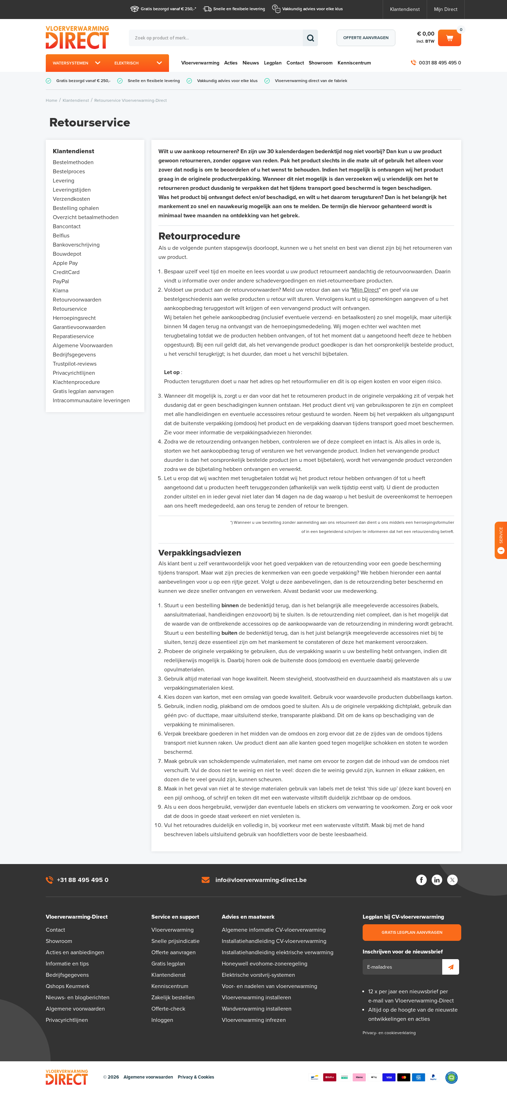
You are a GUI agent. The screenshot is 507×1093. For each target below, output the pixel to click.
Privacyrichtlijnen (74, 373)
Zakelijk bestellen (173, 997)
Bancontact (67, 226)
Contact (295, 63)
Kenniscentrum (354, 63)
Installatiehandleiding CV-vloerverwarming (274, 941)
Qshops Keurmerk (67, 986)
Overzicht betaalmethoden (86, 217)
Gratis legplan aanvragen (83, 391)
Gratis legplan (168, 963)
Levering (63, 180)
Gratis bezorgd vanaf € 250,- (168, 8)
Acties (231, 63)
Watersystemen (70, 63)
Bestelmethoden (73, 162)
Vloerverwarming (200, 63)
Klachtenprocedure (76, 382)
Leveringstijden (72, 189)
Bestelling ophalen (76, 208)
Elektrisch (126, 63)
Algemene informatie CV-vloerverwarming (274, 929)
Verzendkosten (71, 199)
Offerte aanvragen (366, 37)
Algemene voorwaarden (75, 1008)
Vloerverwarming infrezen (254, 1020)
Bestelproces (69, 171)
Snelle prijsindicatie (175, 941)
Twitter (452, 880)
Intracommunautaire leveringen (91, 400)
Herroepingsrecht (74, 318)
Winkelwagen (449, 37)
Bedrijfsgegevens (74, 354)
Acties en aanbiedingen (75, 952)
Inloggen (162, 1020)
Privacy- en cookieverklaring (389, 1032)
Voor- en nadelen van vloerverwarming (269, 986)
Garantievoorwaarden (79, 327)
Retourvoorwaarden (77, 299)
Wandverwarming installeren (257, 1008)
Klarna (60, 290)
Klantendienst (405, 9)
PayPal (61, 281)
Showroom (321, 63)
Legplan (273, 63)
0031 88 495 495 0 (440, 63)
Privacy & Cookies (196, 1077)
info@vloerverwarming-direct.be (261, 880)
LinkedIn (437, 880)
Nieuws (251, 63)
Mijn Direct (445, 9)
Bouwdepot (67, 253)
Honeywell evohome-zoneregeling (264, 963)
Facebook (421, 880)
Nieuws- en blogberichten (77, 997)
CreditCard (66, 272)
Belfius (61, 235)
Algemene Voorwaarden (83, 345)
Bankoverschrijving (76, 244)
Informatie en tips (67, 963)
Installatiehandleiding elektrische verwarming (277, 952)
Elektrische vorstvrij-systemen (258, 975)
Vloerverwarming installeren (256, 997)
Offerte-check (168, 1008)
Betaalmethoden (374, 1077)
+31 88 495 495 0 (82, 880)
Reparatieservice (73, 336)
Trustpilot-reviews (74, 363)
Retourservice (70, 308)
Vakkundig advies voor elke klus (312, 8)
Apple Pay (65, 263)
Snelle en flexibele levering (239, 8)
